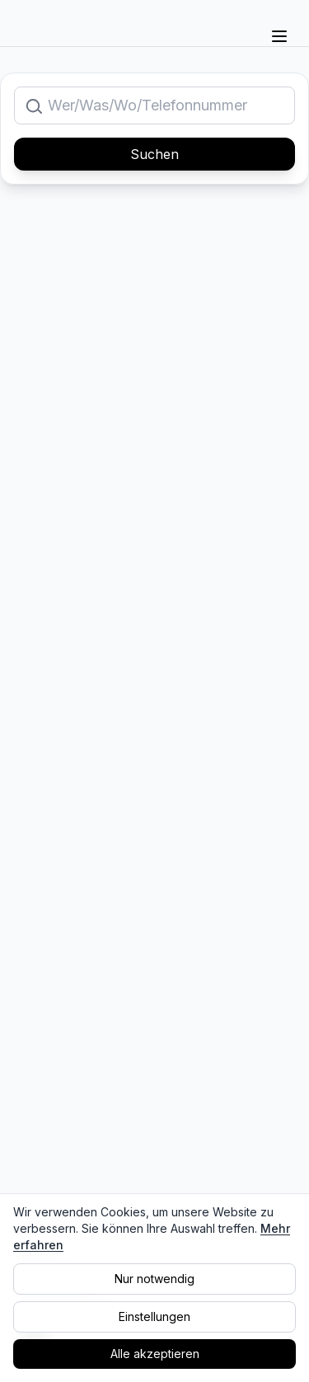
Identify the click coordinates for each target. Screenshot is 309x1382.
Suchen (154, 154)
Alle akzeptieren (154, 1354)
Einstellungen (154, 1316)
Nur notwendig (154, 1279)
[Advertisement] (154, 367)
